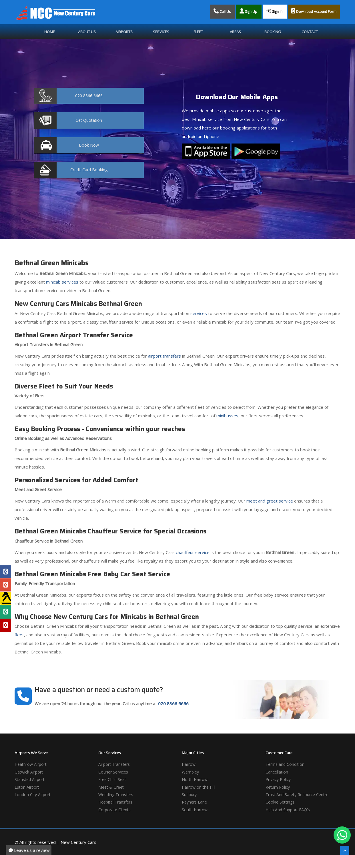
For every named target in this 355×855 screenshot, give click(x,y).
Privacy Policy (278, 779)
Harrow (189, 764)
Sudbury (189, 794)
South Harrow (195, 809)
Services (161, 31)
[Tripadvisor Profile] (5, 612)
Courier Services (113, 772)
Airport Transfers (114, 764)
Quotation (88, 120)
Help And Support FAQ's (288, 809)
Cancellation (277, 772)
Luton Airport (27, 787)
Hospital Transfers (115, 802)
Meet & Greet (111, 787)
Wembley (190, 772)
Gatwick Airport (29, 772)
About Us (87, 31)
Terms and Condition (285, 764)
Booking (272, 31)
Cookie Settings (280, 802)
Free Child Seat (112, 779)
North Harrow (195, 779)
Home (49, 31)
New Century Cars (78, 842)
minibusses (227, 415)
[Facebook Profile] (5, 571)
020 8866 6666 (173, 703)
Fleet (198, 31)
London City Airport (33, 794)
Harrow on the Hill (198, 787)
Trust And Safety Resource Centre (297, 794)
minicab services (62, 282)
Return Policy (278, 787)
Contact (310, 31)
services (198, 313)
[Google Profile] (5, 584)
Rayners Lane (194, 802)
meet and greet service (269, 501)
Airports (124, 31)
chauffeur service (193, 552)
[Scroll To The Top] (344, 850)
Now (89, 145)
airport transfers (164, 356)
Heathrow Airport (31, 764)
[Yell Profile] (5, 598)
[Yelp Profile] (5, 625)
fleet (19, 634)
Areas (235, 31)
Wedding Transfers (115, 794)
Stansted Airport (30, 779)
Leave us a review (29, 850)
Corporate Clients (114, 809)
